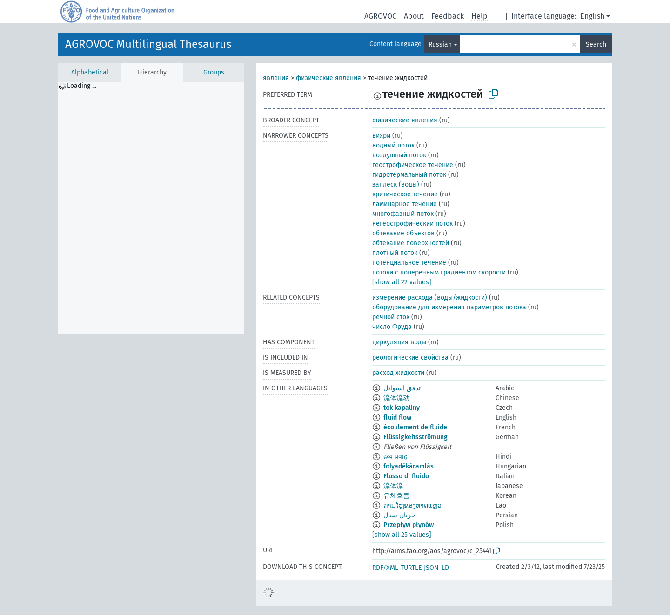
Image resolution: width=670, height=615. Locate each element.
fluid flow (397, 417)
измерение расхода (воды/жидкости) (429, 297)
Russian (440, 44)
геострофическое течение (412, 165)
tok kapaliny (401, 408)
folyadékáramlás (408, 466)
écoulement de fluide (415, 427)
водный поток (393, 145)
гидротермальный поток (409, 175)
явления (276, 78)
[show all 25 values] (401, 535)
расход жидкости (398, 373)
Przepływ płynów (408, 525)
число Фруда (392, 327)
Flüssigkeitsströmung (415, 437)
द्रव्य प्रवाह (395, 457)
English (592, 16)
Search (596, 44)
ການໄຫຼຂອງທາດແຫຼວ (412, 505)
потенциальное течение (409, 263)
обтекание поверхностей (410, 243)
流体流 (393, 486)
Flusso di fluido (406, 476)
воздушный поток (399, 155)
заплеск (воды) (395, 184)
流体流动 (396, 398)
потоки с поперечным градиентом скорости (439, 272)
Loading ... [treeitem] (81, 86)
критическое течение (405, 194)
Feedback (447, 16)
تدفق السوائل (402, 388)
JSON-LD (436, 568)
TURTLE (411, 568)
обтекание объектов (403, 233)
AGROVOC (380, 16)
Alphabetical (89, 72)
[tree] (151, 208)
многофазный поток (403, 214)
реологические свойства (410, 357)
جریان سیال (399, 515)
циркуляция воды (399, 342)
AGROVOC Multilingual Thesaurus (148, 44)
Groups (213, 72)
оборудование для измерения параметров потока (449, 307)
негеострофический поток (412, 223)
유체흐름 (396, 496)
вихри (381, 136)
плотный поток (394, 253)
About (414, 16)
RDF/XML (385, 568)
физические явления (328, 78)
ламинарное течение (404, 204)
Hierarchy (152, 72)
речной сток (390, 317)
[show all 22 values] (401, 282)
